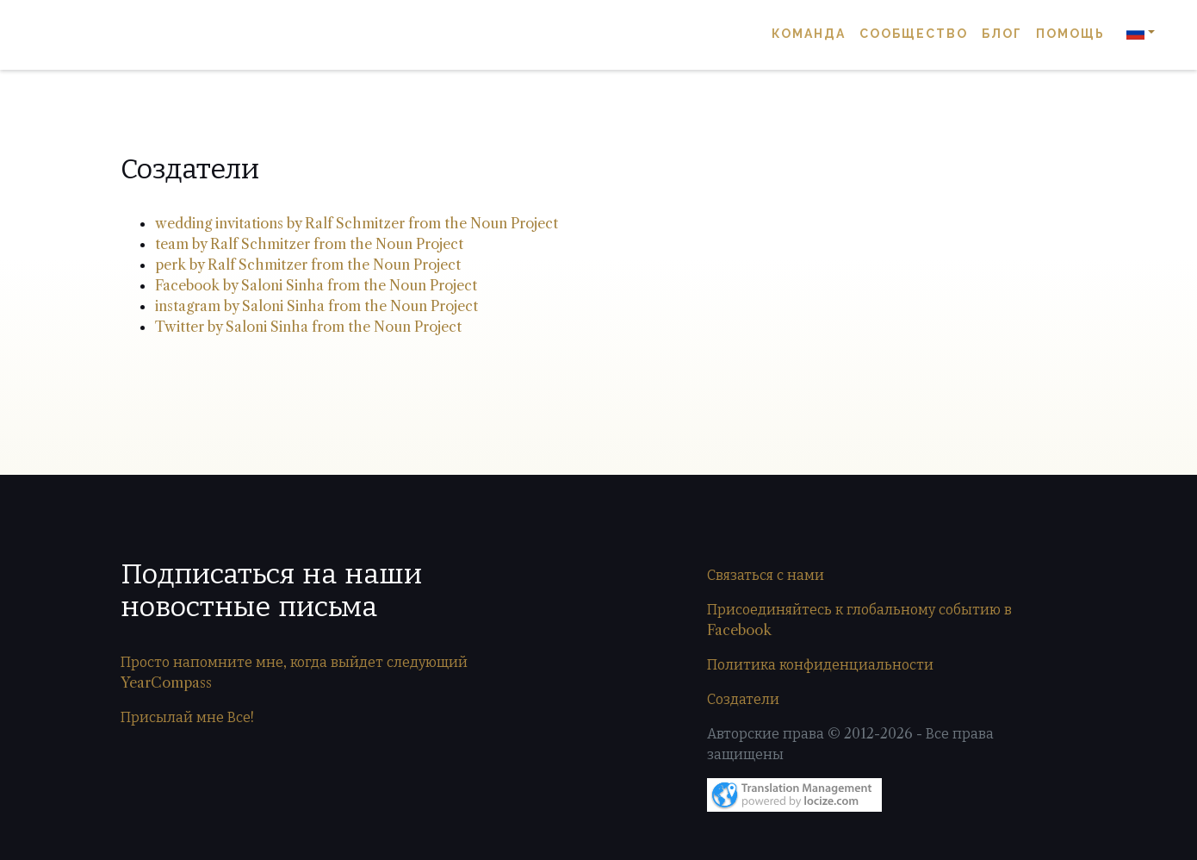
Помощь (1070, 34)
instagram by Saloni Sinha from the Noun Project (316, 306)
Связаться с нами (765, 574)
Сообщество (913, 34)
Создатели (743, 698)
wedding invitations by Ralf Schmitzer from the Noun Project (356, 223)
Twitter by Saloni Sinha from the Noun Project (308, 326)
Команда (809, 34)
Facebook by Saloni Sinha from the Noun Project (316, 285)
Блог (1002, 34)
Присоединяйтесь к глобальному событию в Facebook (859, 620)
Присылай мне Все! (187, 717)
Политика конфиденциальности (820, 664)
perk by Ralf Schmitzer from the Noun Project (308, 264)
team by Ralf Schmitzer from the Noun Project (309, 243)
